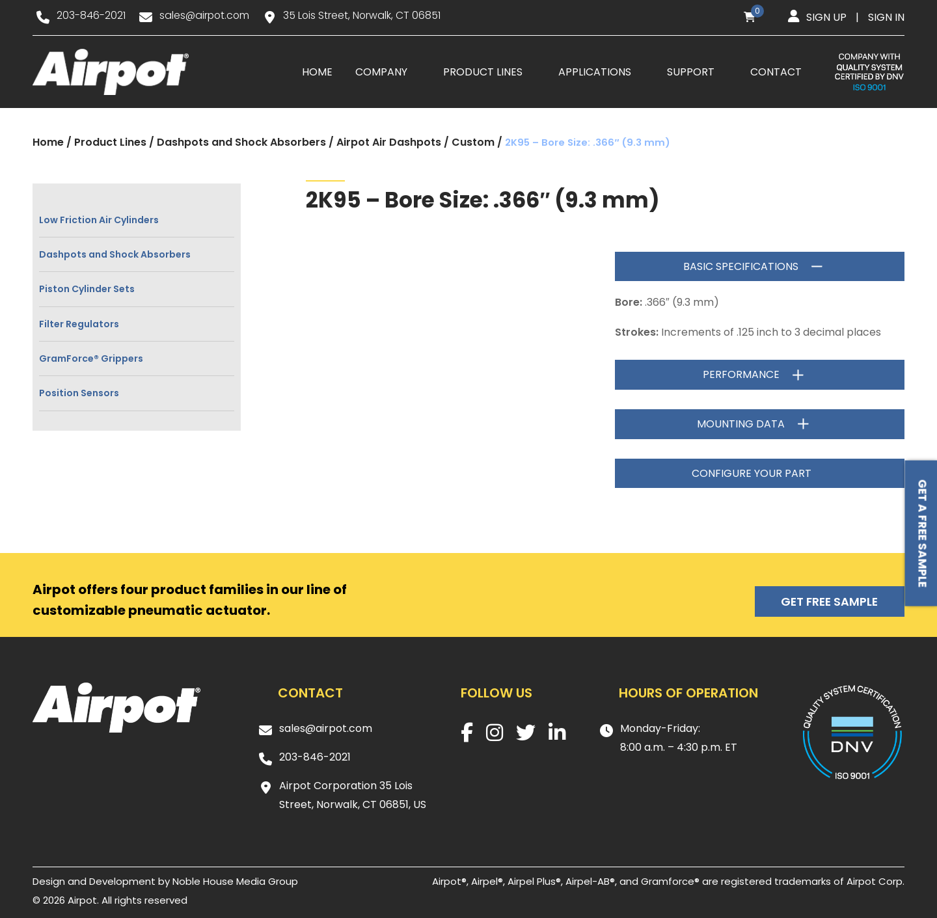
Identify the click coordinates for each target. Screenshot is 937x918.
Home (317, 71)
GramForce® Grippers (91, 359)
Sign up (826, 17)
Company (381, 71)
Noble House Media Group (235, 881)
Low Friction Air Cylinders (99, 219)
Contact (776, 71)
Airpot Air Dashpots (388, 142)
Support (690, 71)
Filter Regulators (79, 324)
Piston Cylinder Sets (87, 289)
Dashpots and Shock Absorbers (241, 142)
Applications (594, 71)
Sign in (886, 17)
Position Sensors (79, 393)
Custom (473, 142)
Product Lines (483, 71)
